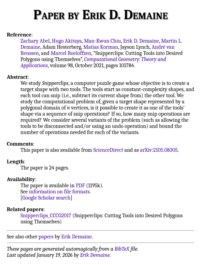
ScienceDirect (108, 150)
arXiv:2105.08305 (159, 150)
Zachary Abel (35, 41)
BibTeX (122, 249)
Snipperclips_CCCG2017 (45, 215)
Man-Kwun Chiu (102, 41)
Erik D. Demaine (141, 41)
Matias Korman (100, 47)
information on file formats (59, 192)
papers (46, 237)
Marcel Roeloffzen (71, 53)
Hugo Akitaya (67, 41)
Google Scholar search (47, 198)
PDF (80, 185)
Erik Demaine (76, 237)
